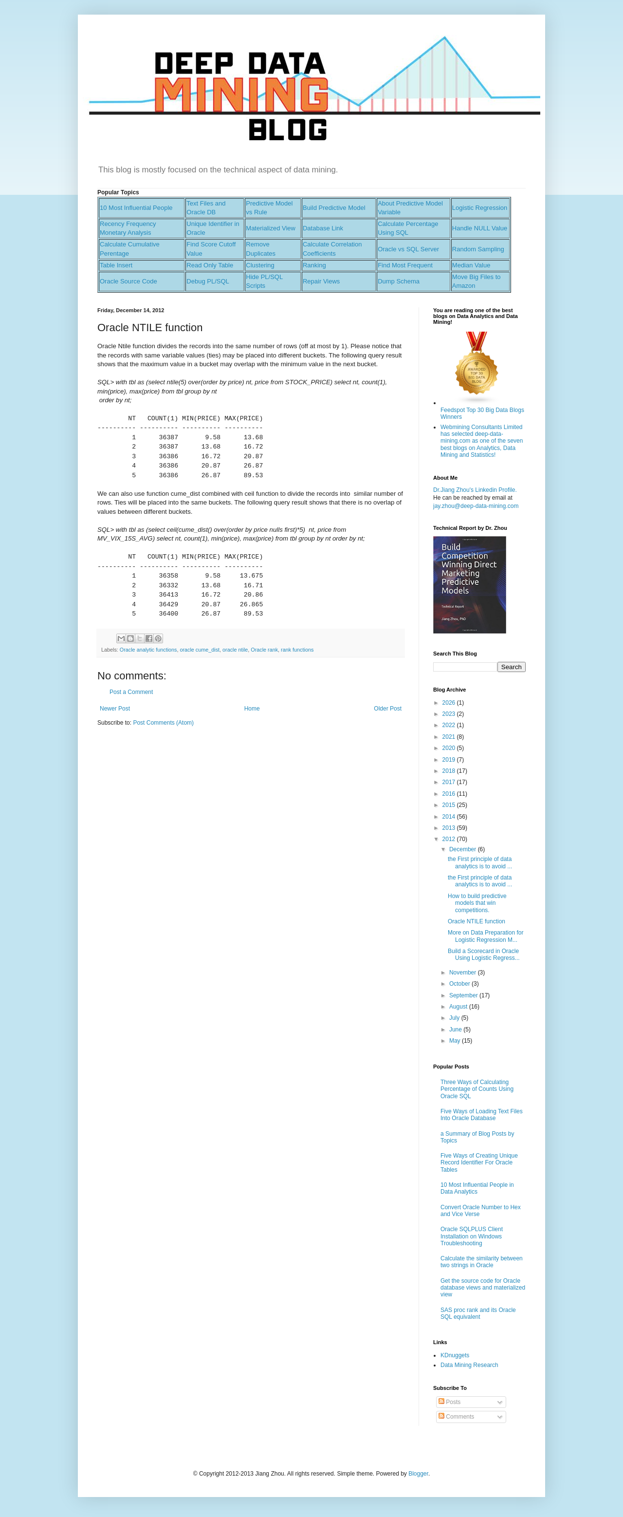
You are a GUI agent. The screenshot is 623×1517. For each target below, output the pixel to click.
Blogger (418, 1473)
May (455, 1040)
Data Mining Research (469, 1365)
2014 (449, 816)
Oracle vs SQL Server (408, 249)
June (456, 1029)
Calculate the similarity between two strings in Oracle (481, 1262)
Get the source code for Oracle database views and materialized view (482, 1287)
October (460, 983)
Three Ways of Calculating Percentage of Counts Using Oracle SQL (476, 1089)
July (455, 1017)
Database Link (323, 228)
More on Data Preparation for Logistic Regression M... (485, 936)
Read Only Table (209, 265)
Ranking (314, 265)
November (463, 972)
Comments (456, 1416)
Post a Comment (131, 692)
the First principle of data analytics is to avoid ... (480, 862)
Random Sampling (478, 249)
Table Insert (116, 265)
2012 (449, 839)
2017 (449, 782)
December (463, 849)
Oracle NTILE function (476, 921)
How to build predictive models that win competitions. (477, 903)
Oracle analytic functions (148, 650)
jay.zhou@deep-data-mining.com (475, 506)
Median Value (471, 265)
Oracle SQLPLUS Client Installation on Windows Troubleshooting (471, 1236)
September (464, 995)
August (459, 1006)
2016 (449, 793)
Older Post (388, 708)
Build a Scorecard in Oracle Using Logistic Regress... (484, 954)
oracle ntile (235, 650)
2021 (449, 736)
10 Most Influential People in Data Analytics (477, 1188)
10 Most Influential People (136, 207)
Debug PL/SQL (207, 281)
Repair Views (321, 281)
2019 (449, 759)
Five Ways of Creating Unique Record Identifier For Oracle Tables (479, 1162)
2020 (449, 748)
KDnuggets (454, 1355)
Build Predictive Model (334, 207)
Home (252, 708)
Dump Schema (399, 281)
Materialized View (270, 228)
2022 (449, 725)
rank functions (297, 650)
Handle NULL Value (479, 228)
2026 (449, 702)
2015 (449, 805)
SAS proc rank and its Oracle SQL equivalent (478, 1313)
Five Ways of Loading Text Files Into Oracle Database (481, 1115)
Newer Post (115, 708)
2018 (449, 771)
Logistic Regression (479, 207)
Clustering (260, 265)
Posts (449, 1402)
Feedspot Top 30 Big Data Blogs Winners (482, 409)
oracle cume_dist (200, 650)
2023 (449, 714)
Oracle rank (264, 650)
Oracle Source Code (128, 281)
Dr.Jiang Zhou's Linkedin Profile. (475, 490)
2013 (449, 827)
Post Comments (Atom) (163, 722)
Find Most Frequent (405, 265)
